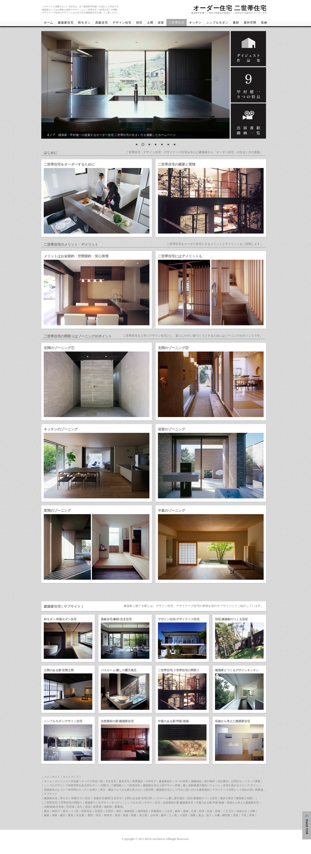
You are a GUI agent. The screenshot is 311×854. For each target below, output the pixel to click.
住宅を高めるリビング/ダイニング (243, 785)
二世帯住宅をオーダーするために (69, 164)
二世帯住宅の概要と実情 (176, 164)
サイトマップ (71, 776)
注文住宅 (110, 781)
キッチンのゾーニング (61, 429)
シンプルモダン (217, 22)
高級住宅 (101, 22)
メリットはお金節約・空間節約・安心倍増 (76, 256)
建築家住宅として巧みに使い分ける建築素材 (183, 789)
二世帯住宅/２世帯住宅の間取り (178, 670)
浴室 (161, 22)
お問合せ (236, 781)
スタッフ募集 (252, 781)
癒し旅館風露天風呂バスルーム (201, 785)
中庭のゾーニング (171, 510)
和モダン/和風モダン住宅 (60, 619)
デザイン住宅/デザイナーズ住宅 (178, 619)
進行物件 (209, 781)
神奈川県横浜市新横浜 (220, 13)
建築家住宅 (66, 22)
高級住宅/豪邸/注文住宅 (116, 619)
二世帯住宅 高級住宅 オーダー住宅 (250, 13)
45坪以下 (151, 781)
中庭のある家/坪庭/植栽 (173, 721)
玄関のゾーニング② (173, 348)
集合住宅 (124, 781)
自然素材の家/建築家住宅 (117, 721)
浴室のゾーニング (171, 429)
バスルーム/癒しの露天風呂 (119, 670)
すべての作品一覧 (92, 781)
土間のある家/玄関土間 (59, 670)
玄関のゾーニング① (59, 348)
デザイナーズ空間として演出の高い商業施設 (239, 789)
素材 (236, 22)
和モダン (84, 22)
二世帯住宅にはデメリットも (180, 256)
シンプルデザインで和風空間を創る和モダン (70, 785)
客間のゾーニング (57, 510)
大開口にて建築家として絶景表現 (120, 785)
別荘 (139, 22)
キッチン (195, 22)
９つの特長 (181, 781)
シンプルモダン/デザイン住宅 (63, 721)
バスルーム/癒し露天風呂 (170, 798)
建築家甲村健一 (199, 13)
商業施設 (137, 781)
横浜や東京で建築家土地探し (237, 798)
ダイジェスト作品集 (67, 781)
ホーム (48, 22)
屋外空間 (250, 22)
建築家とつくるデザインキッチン (237, 670)
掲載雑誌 (196, 781)
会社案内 (223, 781)
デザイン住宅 (121, 22)
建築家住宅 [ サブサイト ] (63, 606)
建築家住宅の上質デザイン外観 (161, 785)
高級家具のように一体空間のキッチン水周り (70, 789)
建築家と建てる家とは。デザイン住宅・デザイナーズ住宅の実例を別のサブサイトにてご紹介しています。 (194, 606)
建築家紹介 (165, 781)
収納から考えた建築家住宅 (232, 721)
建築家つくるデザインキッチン (103, 802)
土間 (150, 22)
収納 (264, 22)
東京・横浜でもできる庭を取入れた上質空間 (127, 789)
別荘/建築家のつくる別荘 (231, 619)
